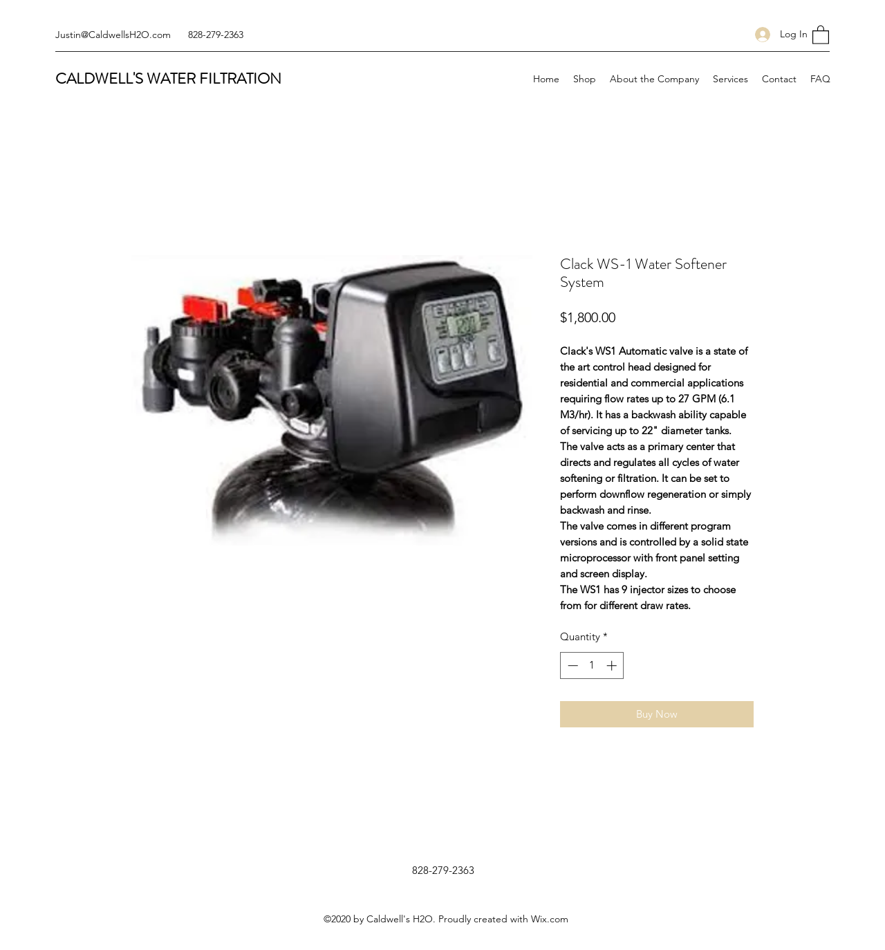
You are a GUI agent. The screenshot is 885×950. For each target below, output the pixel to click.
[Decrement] (571, 665)
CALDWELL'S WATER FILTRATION (168, 78)
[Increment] (613, 665)
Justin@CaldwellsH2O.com (113, 34)
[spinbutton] (592, 665)
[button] (820, 34)
